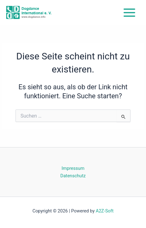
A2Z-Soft (104, 211)
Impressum (73, 168)
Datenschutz (72, 176)
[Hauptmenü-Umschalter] (129, 12)
